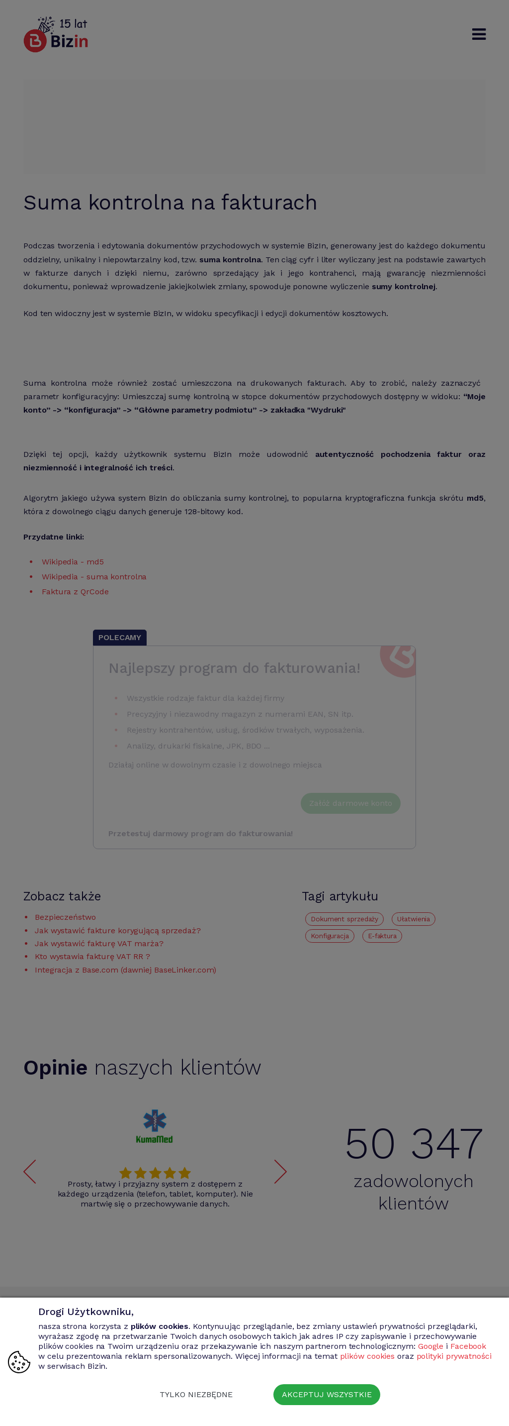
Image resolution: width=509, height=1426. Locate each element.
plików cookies (367, 1356)
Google (430, 1346)
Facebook (468, 1346)
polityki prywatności (454, 1356)
